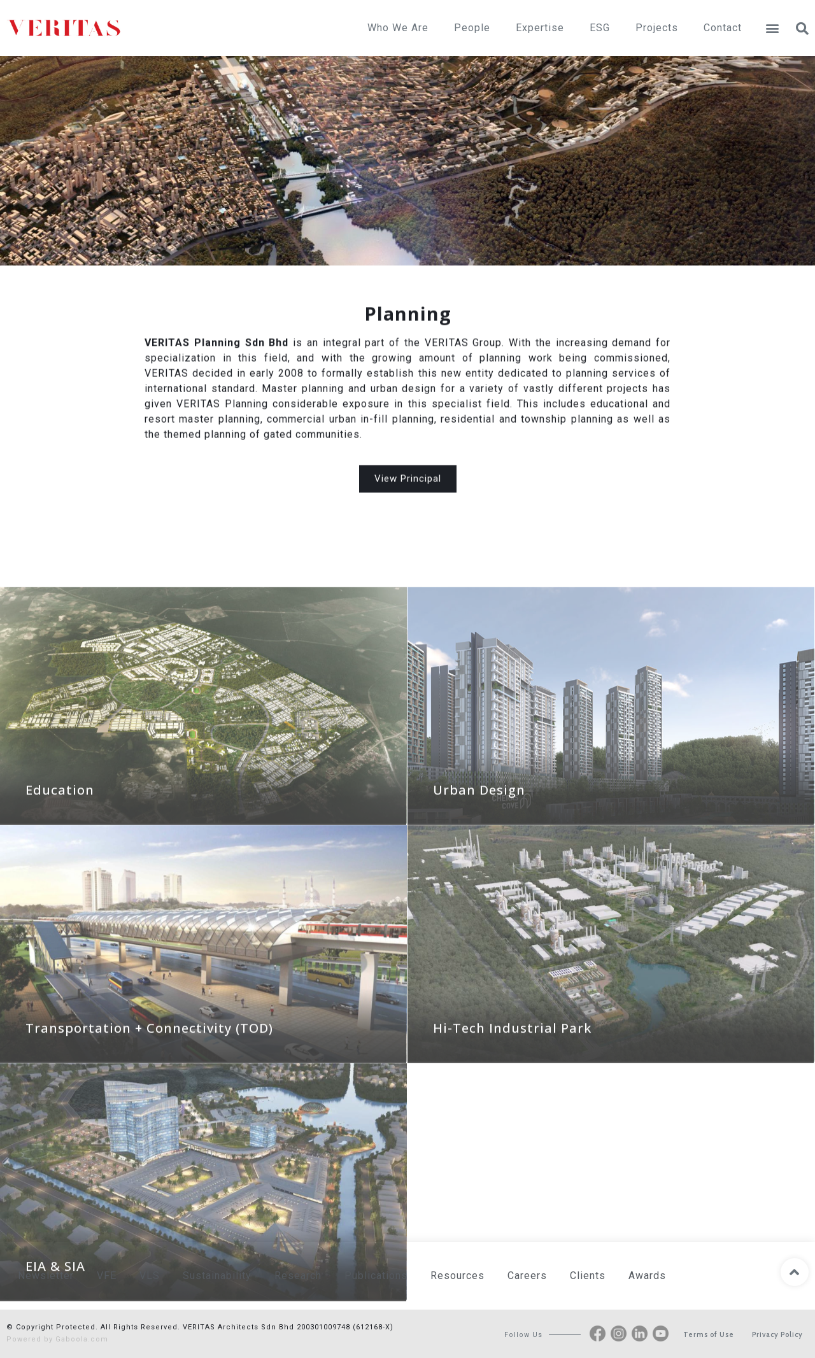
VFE (107, 1276)
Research (298, 1276)
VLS (149, 1276)
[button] (772, 27)
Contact (723, 28)
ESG (600, 28)
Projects (656, 28)
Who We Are (398, 28)
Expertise (540, 28)
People (472, 28)
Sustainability (217, 1276)
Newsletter (46, 1276)
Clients (588, 1276)
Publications (376, 1276)
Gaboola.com (81, 1339)
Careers (527, 1276)
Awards (647, 1276)
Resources (457, 1276)
